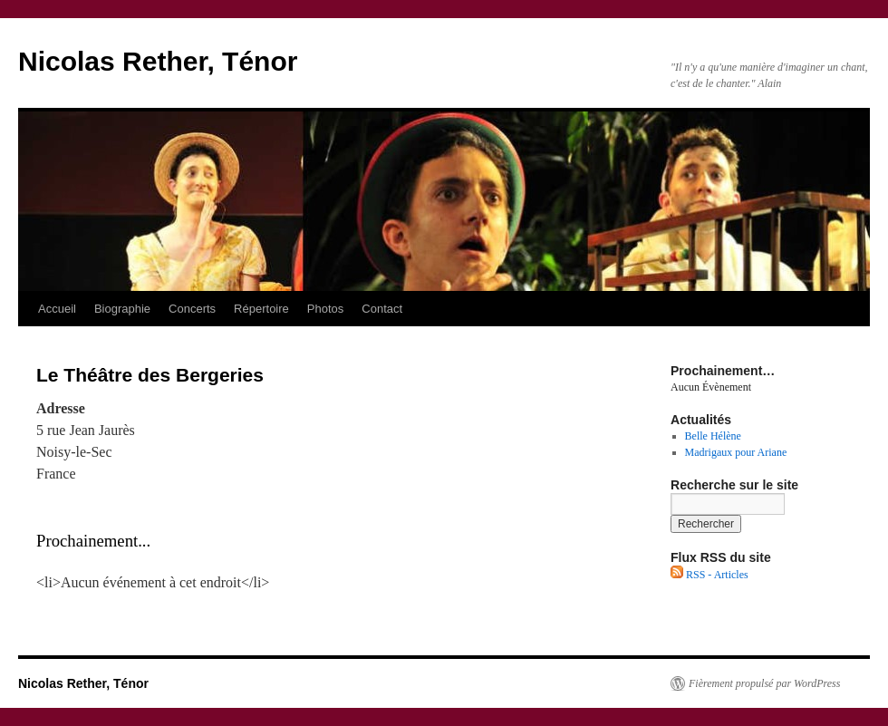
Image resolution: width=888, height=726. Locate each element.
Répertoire (261, 308)
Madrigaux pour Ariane (736, 452)
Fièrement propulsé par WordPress (764, 683)
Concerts (192, 308)
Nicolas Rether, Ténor (157, 61)
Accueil (57, 308)
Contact (382, 308)
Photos (325, 308)
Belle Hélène (713, 436)
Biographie (122, 308)
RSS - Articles (709, 574)
